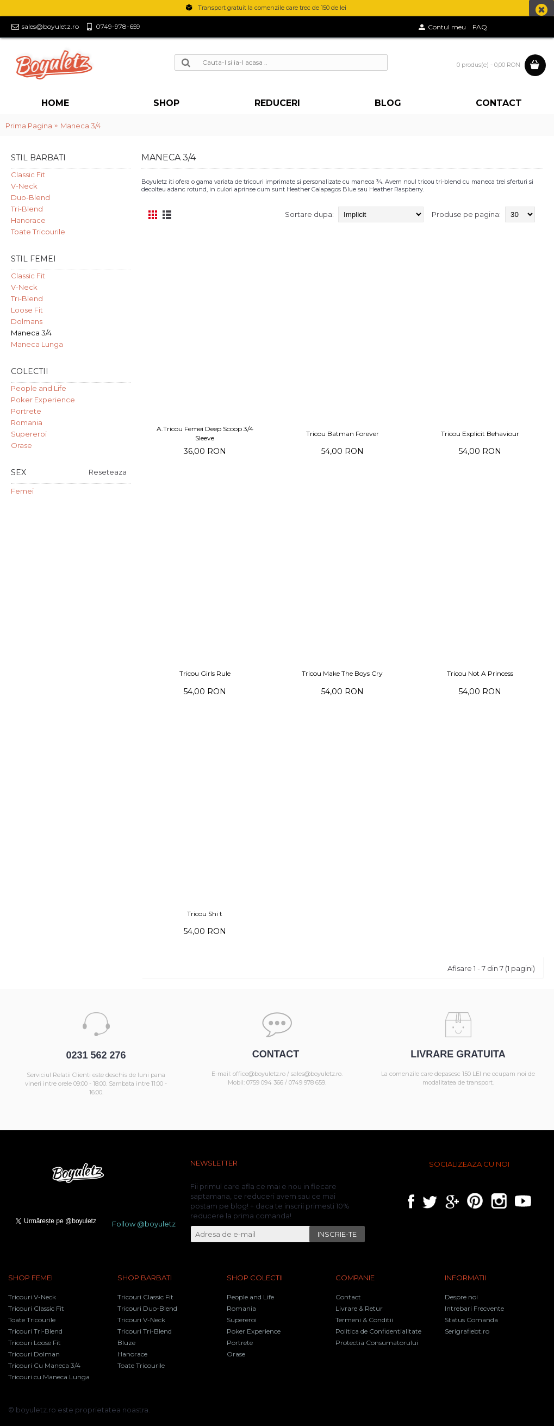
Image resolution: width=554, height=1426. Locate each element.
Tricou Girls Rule (205, 673)
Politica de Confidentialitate (378, 1331)
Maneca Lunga (37, 344)
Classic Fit (28, 174)
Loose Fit (27, 310)
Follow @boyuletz (144, 1223)
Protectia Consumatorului (376, 1342)
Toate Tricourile (38, 231)
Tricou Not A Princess (480, 673)
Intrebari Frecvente (474, 1308)
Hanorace (28, 220)
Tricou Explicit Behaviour (480, 433)
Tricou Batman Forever (342, 433)
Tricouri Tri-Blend (35, 1331)
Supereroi (29, 433)
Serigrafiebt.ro (467, 1331)
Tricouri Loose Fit (34, 1342)
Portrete (26, 411)
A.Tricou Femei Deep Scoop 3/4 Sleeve (205, 433)
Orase (21, 445)
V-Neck (24, 186)
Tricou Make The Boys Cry (342, 673)
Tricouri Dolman (34, 1354)
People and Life (38, 388)
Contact (348, 1297)
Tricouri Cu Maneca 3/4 (44, 1365)
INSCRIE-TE (337, 1234)
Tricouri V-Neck (32, 1297)
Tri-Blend (27, 208)
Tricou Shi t (204, 914)
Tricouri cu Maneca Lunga (49, 1377)
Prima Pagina (28, 125)
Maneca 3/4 (80, 125)
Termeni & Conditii (364, 1320)
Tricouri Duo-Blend (147, 1308)
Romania (26, 422)
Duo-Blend (30, 197)
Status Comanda (471, 1320)
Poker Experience (43, 399)
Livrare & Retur (359, 1308)
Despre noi (461, 1297)
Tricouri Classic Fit (36, 1308)
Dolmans (26, 321)
